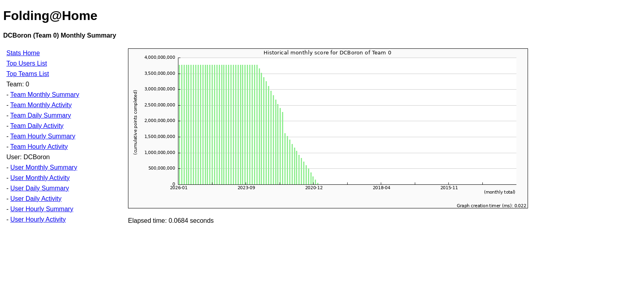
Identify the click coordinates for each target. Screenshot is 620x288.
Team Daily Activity (36, 125)
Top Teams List (27, 73)
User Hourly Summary (41, 209)
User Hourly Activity (38, 219)
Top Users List (26, 63)
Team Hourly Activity (39, 146)
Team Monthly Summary (44, 94)
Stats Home (23, 53)
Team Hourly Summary (42, 136)
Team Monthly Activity (41, 105)
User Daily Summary (39, 188)
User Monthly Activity (40, 177)
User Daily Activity (36, 198)
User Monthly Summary (43, 167)
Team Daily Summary (40, 115)
